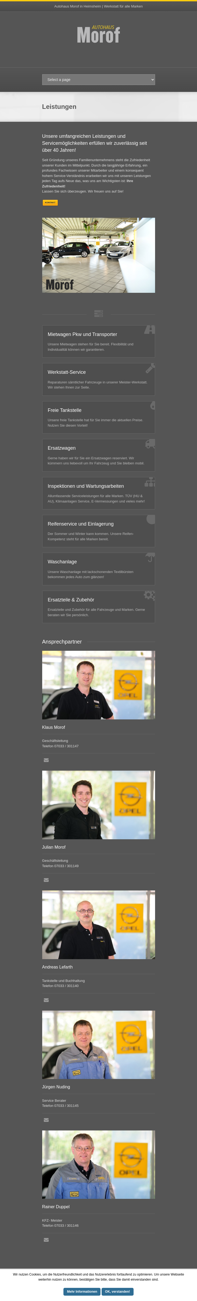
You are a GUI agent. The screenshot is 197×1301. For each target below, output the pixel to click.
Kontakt (50, 202)
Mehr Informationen (82, 1291)
